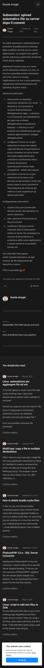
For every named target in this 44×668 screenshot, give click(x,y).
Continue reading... (10, 432)
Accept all (22, 660)
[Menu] (38, 4)
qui (21, 270)
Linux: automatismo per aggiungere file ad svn (16, 383)
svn (5, 286)
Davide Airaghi (11, 4)
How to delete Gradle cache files (21, 500)
